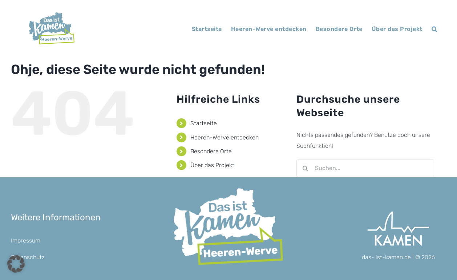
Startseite (203, 123)
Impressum (25, 240)
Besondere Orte (211, 151)
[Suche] (305, 168)
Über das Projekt (212, 165)
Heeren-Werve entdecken (224, 137)
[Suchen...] (365, 168)
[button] (434, 29)
